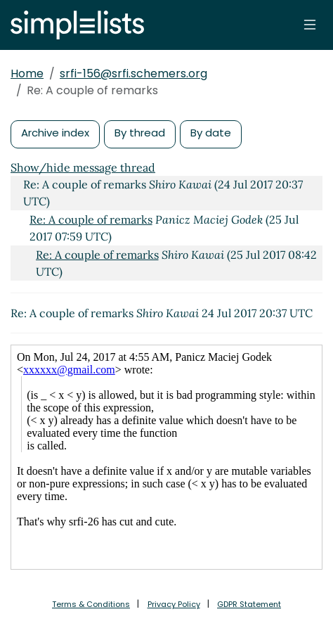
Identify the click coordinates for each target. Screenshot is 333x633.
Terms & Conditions (91, 604)
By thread (140, 132)
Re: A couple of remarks (91, 219)
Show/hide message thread (83, 167)
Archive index (55, 132)
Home (27, 73)
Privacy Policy (174, 604)
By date (210, 132)
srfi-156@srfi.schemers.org (133, 73)
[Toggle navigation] (309, 24)
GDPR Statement (249, 604)
